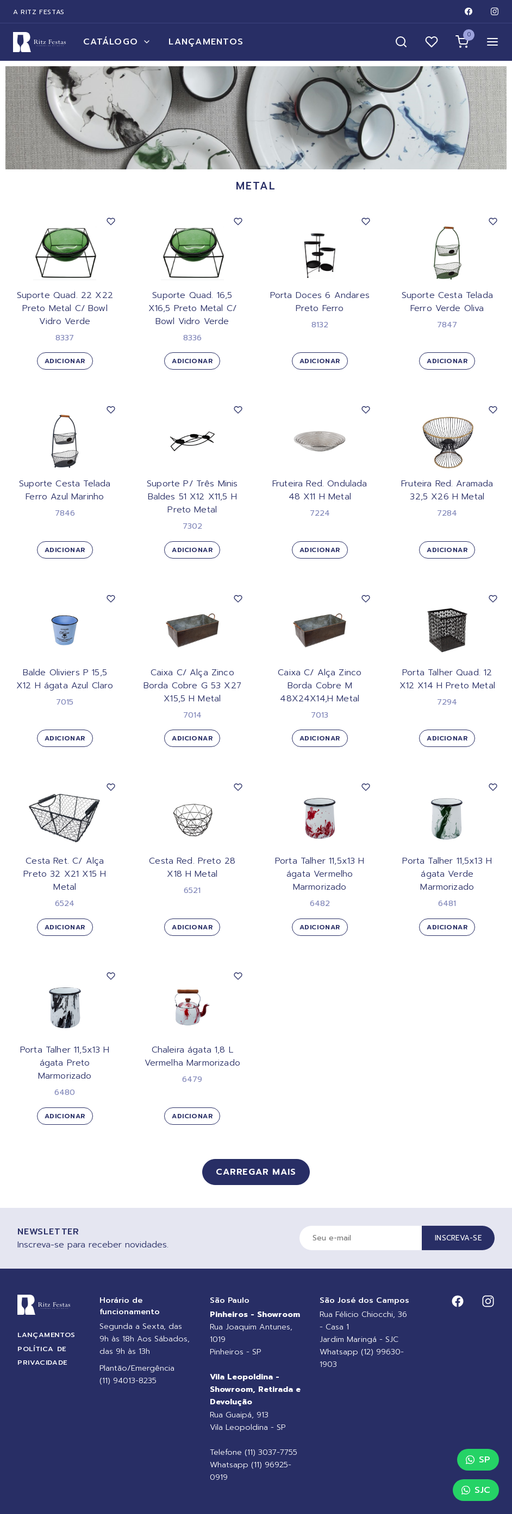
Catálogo (117, 41)
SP (478, 1459)
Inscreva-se (458, 1238)
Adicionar (65, 361)
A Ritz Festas (39, 12)
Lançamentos (205, 41)
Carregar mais (256, 1172)
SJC (475, 1490)
